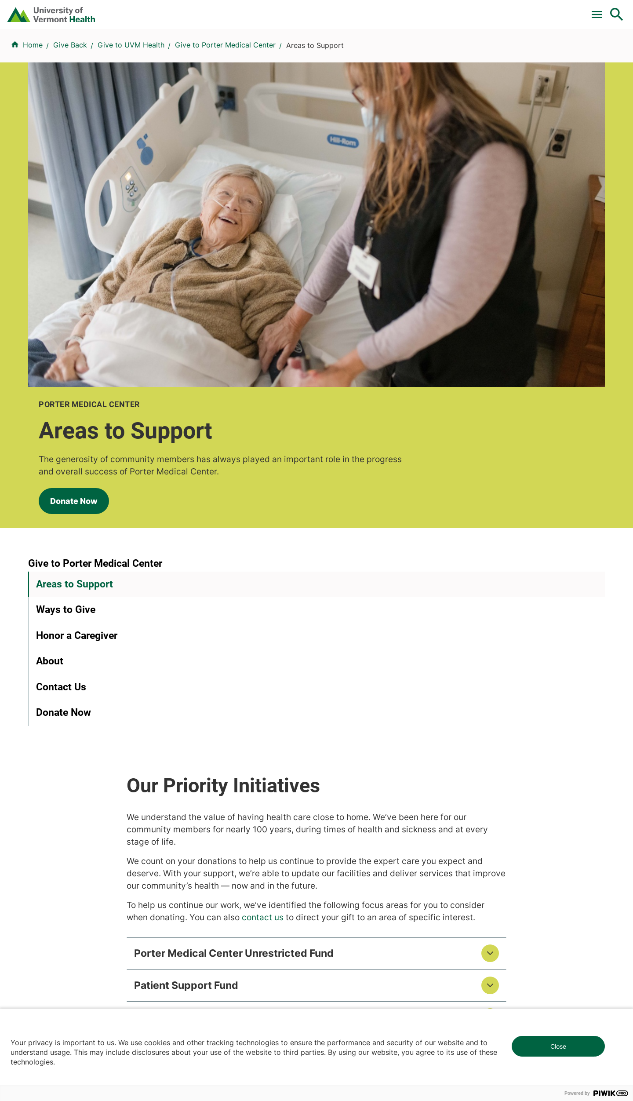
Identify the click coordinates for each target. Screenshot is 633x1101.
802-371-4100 (348, 970)
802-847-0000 (53, 970)
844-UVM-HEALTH (83, 795)
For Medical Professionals (361, 10)
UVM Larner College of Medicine (233, 758)
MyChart (600, 10)
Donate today (505, 814)
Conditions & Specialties (314, 54)
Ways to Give (65, 373)
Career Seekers (347, 773)
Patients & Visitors (468, 54)
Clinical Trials (281, 10)
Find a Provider (219, 54)
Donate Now (63, 250)
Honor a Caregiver (76, 398)
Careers (473, 10)
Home (33, 97)
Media (332, 805)
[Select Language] (527, 10)
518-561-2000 (497, 970)
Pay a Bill (228, 10)
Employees (340, 821)
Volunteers (339, 758)
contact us (367, 468)
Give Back (70, 97)
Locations (397, 54)
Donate (432, 10)
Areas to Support (74, 347)
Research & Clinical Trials (220, 742)
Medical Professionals (358, 789)
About (49, 424)
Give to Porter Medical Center (225, 97)
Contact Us (61, 450)
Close (558, 1046)
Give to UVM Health (131, 97)
